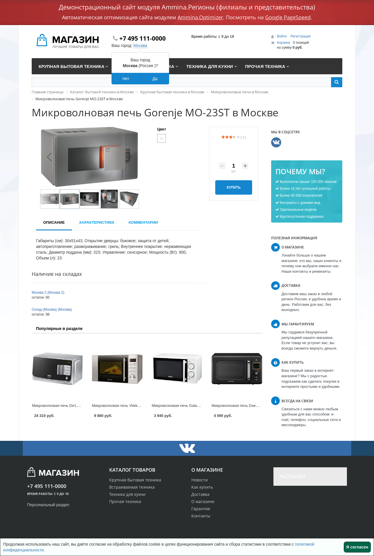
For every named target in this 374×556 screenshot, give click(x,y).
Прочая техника (125, 501)
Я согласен (357, 547)
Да (154, 78)
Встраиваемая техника (132, 487)
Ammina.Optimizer (200, 17)
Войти (282, 36)
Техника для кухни (127, 494)
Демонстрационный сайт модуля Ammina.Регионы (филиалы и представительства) (187, 7)
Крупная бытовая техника (135, 480)
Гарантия (200, 508)
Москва (140, 45)
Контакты (200, 516)
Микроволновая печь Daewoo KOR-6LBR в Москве (255, 405)
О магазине (202, 501)
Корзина (283, 43)
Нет (125, 78)
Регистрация (300, 36)
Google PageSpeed (288, 17)
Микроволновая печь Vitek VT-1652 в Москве (131, 405)
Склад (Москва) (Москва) (52, 310)
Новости (199, 480)
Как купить (202, 487)
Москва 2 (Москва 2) (48, 293)
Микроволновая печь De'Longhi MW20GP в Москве (76, 405)
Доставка (200, 494)
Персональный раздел (48, 504)
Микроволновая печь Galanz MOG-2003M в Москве (196, 405)
